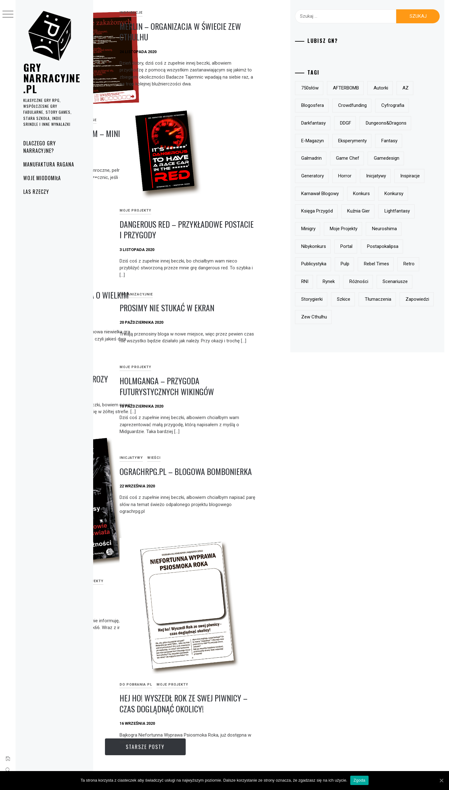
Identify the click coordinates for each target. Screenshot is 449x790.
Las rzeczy (36, 191)
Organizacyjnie (229, 294)
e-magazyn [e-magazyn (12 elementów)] (400, 141)
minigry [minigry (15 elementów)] (418, 246)
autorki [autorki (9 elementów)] (413, 88)
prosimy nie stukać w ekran (260, 308)
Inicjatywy (224, 458)
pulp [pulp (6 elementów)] (377, 299)
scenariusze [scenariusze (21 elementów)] (346, 334)
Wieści (247, 458)
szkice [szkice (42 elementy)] (416, 334)
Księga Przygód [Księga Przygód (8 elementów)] (414, 228)
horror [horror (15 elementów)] (377, 193)
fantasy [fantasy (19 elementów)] (385, 158)
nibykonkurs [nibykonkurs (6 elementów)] (346, 281)
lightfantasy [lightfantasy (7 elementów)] (383, 246)
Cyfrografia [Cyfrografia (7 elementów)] (345, 123)
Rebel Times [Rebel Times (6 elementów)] (409, 299)
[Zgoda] (441, 780)
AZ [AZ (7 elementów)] (337, 105)
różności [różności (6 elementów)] (416, 317)
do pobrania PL (114, 98)
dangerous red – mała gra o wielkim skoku (145, 300)
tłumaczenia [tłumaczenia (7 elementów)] (347, 352)
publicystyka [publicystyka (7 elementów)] (346, 299)
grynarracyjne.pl (51, 78)
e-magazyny (148, 551)
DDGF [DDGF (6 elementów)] (415, 123)
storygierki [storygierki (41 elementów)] (384, 334)
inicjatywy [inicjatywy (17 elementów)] (409, 193)
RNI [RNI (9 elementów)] (362, 317)
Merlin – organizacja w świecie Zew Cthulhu (253, 31)
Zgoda (359, 780)
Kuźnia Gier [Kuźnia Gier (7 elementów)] (345, 246)
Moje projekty (150, 98)
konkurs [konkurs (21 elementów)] (342, 228)
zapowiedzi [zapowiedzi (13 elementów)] (386, 352)
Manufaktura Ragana (48, 164)
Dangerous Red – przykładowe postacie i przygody (264, 229)
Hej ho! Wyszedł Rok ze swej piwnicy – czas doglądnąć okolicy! (259, 678)
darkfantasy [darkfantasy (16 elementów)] (383, 123)
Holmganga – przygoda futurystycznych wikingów (260, 386)
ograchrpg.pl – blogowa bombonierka (255, 476)
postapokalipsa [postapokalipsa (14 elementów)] (415, 281)
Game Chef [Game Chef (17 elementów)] (345, 176)
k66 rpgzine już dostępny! (141, 564)
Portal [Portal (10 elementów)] (379, 281)
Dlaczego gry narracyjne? (39, 146)
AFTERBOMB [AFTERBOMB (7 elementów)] (378, 88)
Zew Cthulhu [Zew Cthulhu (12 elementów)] (347, 369)
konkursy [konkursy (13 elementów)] (374, 228)
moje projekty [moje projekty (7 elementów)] (347, 264)
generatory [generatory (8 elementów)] (345, 193)
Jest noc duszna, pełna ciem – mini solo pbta (147, 116)
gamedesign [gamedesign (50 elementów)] (384, 176)
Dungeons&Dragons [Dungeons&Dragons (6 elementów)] (354, 141)
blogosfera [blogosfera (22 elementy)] (365, 105)
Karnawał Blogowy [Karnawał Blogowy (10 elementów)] (386, 211)
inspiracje (224, 13)
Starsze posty (208, 747)
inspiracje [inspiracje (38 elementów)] (343, 211)
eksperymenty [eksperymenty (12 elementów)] (348, 158)
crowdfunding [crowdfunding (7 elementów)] (406, 105)
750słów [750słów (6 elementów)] (342, 88)
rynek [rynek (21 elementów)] (387, 317)
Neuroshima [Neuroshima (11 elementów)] (388, 264)
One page (180, 98)
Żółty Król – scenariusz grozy (149, 379)
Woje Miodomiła (42, 178)
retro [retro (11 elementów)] (339, 317)
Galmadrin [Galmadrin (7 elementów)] (417, 158)
